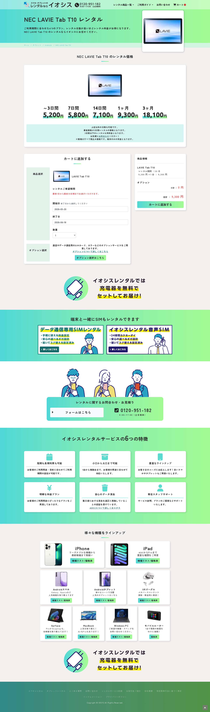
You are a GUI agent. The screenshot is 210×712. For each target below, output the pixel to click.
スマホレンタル (35, 691)
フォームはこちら (71, 412)
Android (48, 45)
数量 (55, 229)
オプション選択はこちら (90, 257)
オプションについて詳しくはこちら (90, 251)
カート (179, 4)
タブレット (37, 45)
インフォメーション (92, 696)
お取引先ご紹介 (133, 691)
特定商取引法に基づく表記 (169, 691)
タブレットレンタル (56, 691)
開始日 (70, 203)
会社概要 (149, 691)
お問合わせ (104, 136)
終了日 (56, 216)
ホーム (26, 45)
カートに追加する (160, 204)
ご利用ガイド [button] (144, 4)
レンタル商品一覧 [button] (122, 4)
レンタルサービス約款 (112, 691)
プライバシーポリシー (116, 696)
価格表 (154, 636)
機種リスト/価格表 (82, 560)
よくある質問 (75, 691)
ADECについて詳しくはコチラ (105, 507)
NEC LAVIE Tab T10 (63, 45)
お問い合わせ (163, 4)
